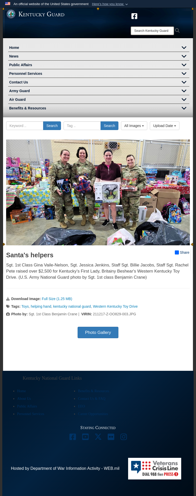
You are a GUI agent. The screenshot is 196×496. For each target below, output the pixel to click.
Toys (25, 306)
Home (99, 48)
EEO (81, 406)
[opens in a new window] (134, 16)
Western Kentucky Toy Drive (115, 306)
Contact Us (99, 83)
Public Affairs (99, 65)
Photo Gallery (98, 332)
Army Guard (99, 91)
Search (52, 126)
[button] (110, 4)
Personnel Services (99, 74)
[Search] (152, 30)
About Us (24, 399)
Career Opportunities (93, 414)
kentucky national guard (72, 306)
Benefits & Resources (99, 108)
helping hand (41, 306)
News (99, 57)
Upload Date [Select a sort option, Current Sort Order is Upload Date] (164, 126)
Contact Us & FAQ (91, 399)
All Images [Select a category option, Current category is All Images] (134, 126)
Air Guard (99, 100)
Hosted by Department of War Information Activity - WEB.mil (65, 468)
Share (182, 252)
